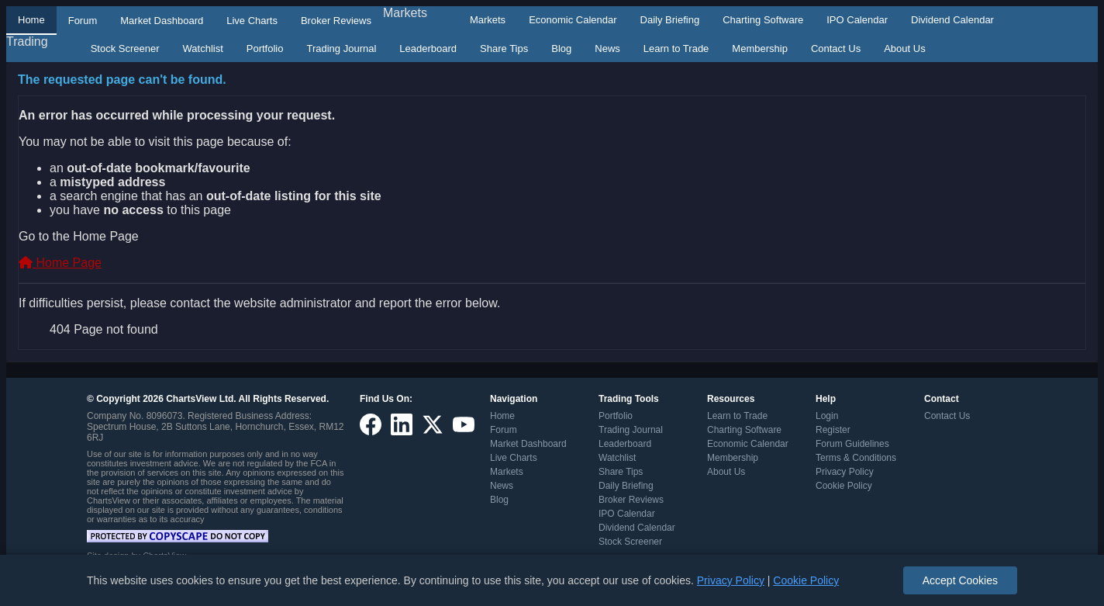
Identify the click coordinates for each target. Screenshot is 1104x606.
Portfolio (265, 48)
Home (31, 20)
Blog (561, 48)
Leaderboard (428, 48)
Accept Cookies (960, 580)
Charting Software (763, 20)
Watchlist (203, 48)
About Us (904, 48)
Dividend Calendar (952, 20)
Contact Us (836, 48)
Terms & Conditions (856, 457)
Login (827, 415)
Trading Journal (341, 48)
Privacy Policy (845, 471)
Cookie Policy (844, 485)
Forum (83, 20)
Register (833, 429)
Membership (760, 48)
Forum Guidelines (852, 443)
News (607, 48)
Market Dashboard (161, 20)
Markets (405, 12)
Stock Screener (125, 48)
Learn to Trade (676, 48)
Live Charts (252, 20)
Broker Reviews (336, 20)
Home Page (60, 262)
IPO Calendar (857, 20)
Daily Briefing (670, 20)
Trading (27, 41)
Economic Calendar (572, 20)
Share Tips (504, 48)
